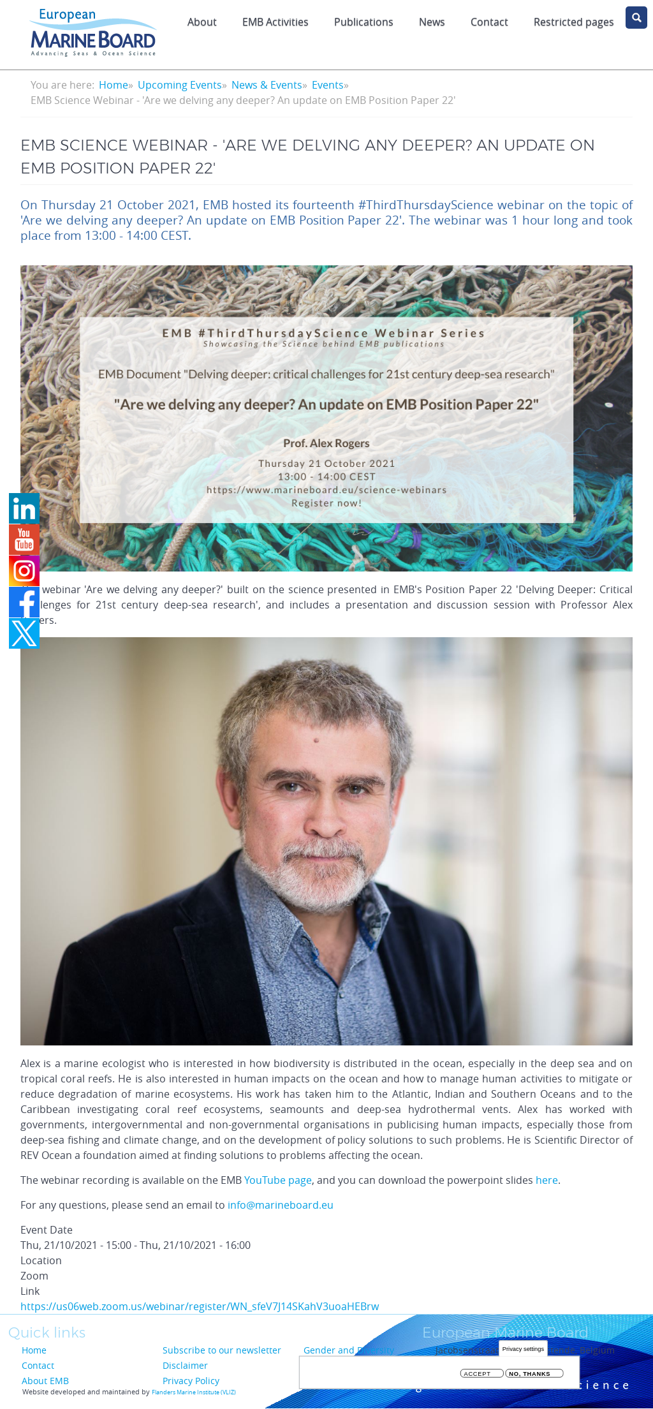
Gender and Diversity (349, 1350)
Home (113, 85)
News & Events (266, 85)
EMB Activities (275, 22)
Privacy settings (523, 1348)
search (636, 17)
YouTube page (278, 1180)
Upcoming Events (180, 85)
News (432, 22)
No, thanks (529, 1373)
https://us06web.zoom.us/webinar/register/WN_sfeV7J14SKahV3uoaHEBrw (199, 1306)
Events (328, 85)
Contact (489, 22)
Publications (363, 22)
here (547, 1180)
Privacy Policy (191, 1381)
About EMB (45, 1381)
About (202, 22)
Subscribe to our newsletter (222, 1350)
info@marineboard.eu (281, 1205)
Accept (477, 1373)
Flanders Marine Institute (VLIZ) (194, 1392)
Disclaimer (185, 1365)
